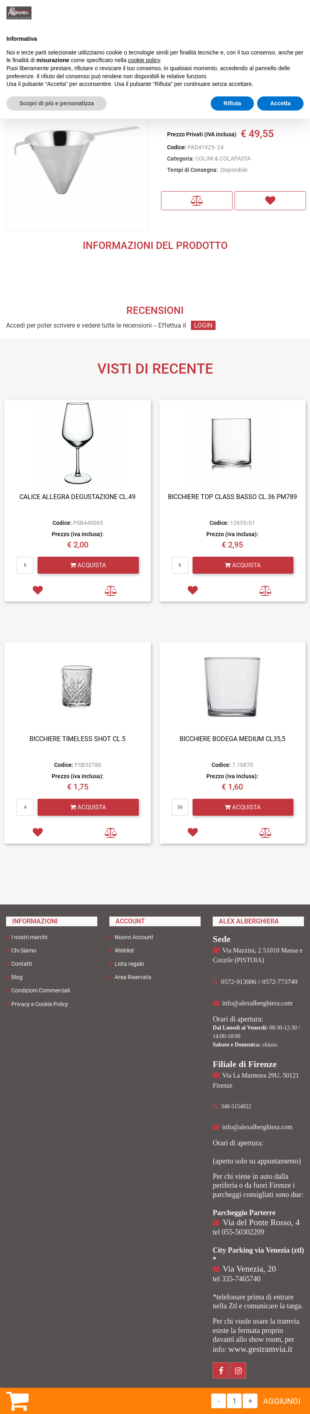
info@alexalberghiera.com (257, 1003)
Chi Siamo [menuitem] (21, 950)
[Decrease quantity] (218, 1400)
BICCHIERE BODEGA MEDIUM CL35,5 (232, 739)
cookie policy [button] (144, 60)
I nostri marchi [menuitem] (26, 937)
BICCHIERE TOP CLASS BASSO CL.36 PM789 (232, 497)
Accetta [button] (280, 103)
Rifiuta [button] (232, 103)
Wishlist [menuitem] (121, 950)
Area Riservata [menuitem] (130, 976)
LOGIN (203, 325)
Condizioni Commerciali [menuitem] (38, 990)
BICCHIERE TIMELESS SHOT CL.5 (77, 739)
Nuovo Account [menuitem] (131, 937)
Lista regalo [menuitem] (126, 963)
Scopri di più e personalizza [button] (56, 103)
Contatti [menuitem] (19, 963)
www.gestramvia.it (260, 1349)
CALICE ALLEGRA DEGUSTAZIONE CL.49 (77, 497)
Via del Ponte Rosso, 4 (261, 1222)
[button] (77, 160)
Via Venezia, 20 (249, 1269)
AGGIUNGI (281, 1401)
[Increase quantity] (250, 1400)
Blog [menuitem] (14, 976)
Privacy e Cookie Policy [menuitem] (37, 1003)
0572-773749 (279, 982)
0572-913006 (238, 982)
